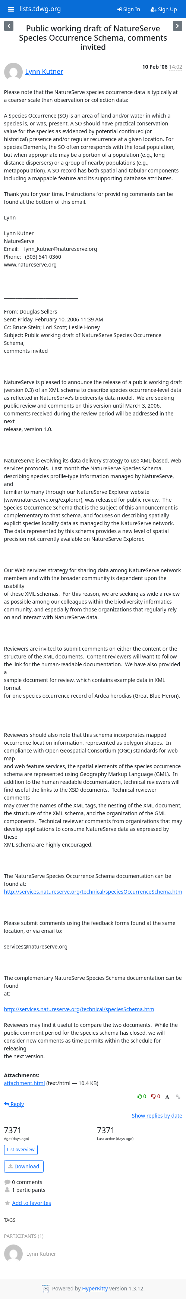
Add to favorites (27, 1202)
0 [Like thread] (143, 1096)
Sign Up (164, 9)
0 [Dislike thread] (155, 1096)
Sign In (128, 9)
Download (23, 1166)
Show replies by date (157, 1115)
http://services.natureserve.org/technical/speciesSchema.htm (79, 1009)
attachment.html (24, 1083)
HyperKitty (95, 1288)
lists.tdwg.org (40, 8)
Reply (14, 1104)
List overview (21, 1149)
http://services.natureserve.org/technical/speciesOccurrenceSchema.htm (93, 891)
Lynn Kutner (44, 71)
